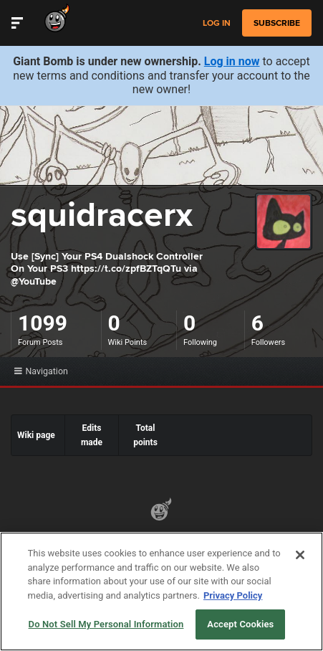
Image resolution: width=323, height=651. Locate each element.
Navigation (41, 371)
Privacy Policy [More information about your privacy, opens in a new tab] (232, 595)
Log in (217, 23)
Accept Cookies (240, 624)
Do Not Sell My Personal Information (106, 624)
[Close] (300, 555)
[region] (161, 591)
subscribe (277, 22)
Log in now (232, 61)
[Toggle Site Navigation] (17, 23)
